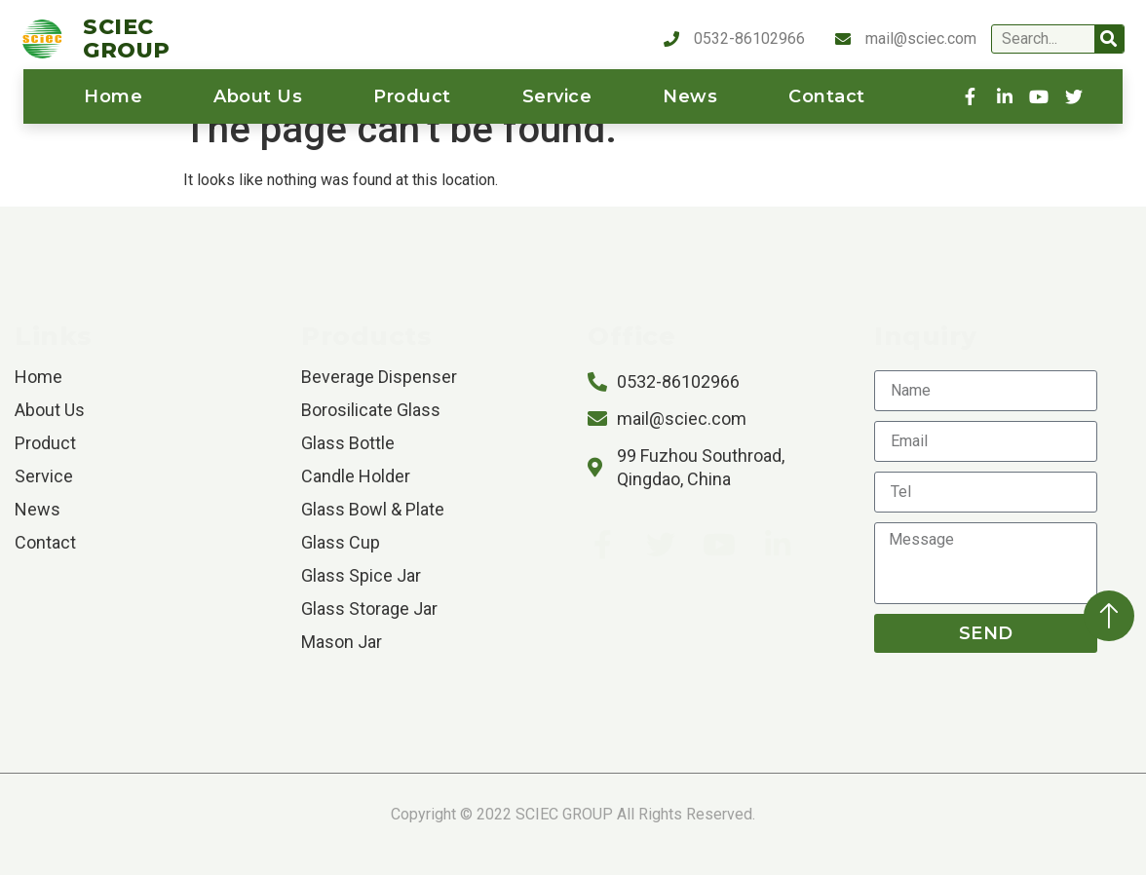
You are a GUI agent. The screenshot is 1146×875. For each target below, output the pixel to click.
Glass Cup (340, 542)
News (690, 96)
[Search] (1109, 39)
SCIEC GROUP (127, 38)
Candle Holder (355, 476)
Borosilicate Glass (370, 409)
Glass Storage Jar (369, 608)
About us (257, 96)
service (557, 96)
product (412, 96)
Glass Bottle (348, 443)
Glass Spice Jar (361, 575)
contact (826, 96)
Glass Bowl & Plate (372, 509)
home (113, 96)
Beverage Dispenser (379, 376)
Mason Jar (341, 641)
